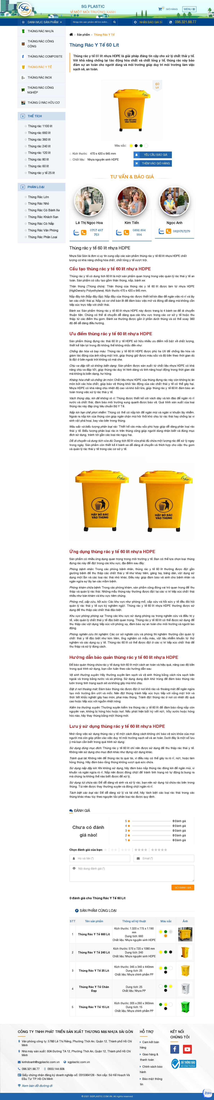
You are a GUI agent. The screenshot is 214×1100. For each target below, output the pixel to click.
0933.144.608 (56, 1068)
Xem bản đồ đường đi (37, 1085)
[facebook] (174, 1049)
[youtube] (187, 1049)
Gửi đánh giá (183, 887)
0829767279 (178, 231)
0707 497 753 (92, 232)
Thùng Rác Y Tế (104, 34)
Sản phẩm (83, 34)
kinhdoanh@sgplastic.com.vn (41, 1062)
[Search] (92, 22)
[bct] (183, 1064)
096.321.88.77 (185, 22)
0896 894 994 (135, 232)
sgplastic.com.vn (79, 1062)
